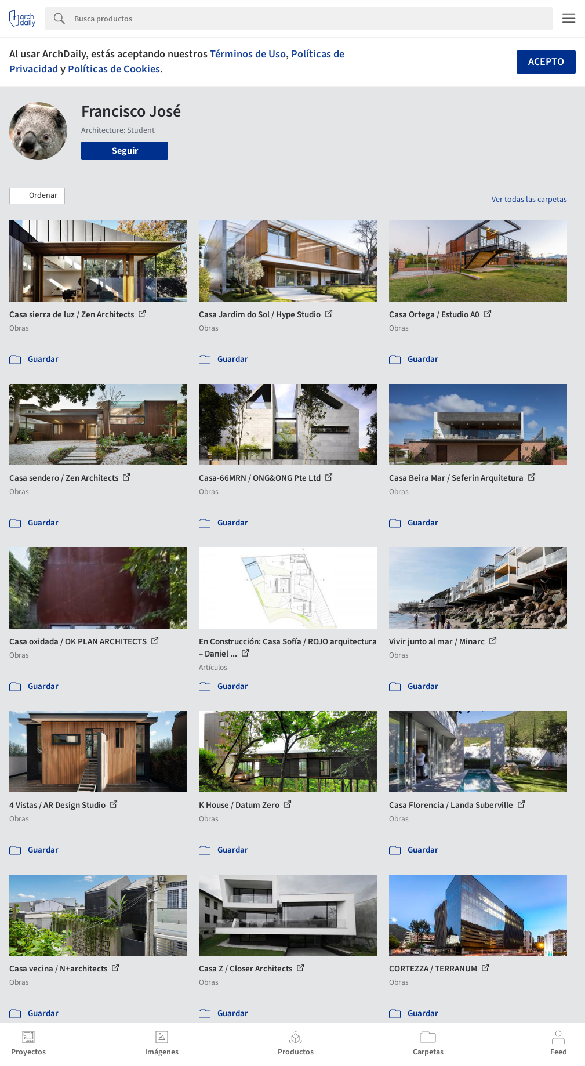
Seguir (125, 150)
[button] (37, 196)
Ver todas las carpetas (529, 199)
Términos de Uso (248, 53)
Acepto (546, 62)
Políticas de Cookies (114, 69)
